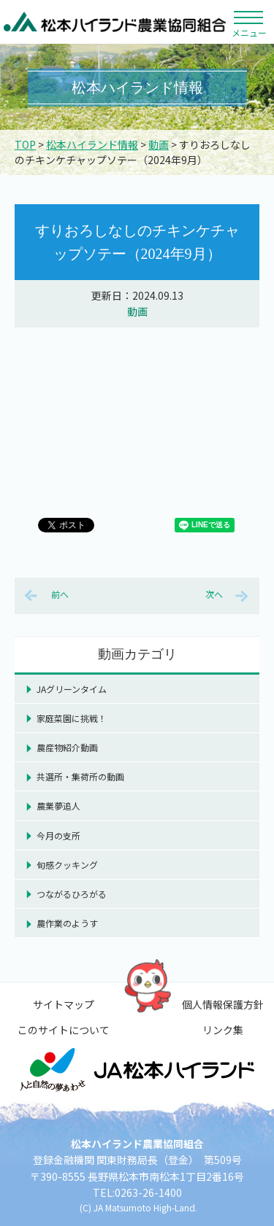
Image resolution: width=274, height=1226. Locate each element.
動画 (158, 144)
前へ (60, 594)
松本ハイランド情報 (92, 144)
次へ (214, 594)
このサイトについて (64, 1030)
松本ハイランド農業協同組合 (115, 22)
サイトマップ (63, 1004)
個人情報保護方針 (223, 1004)
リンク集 (222, 1030)
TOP (25, 144)
